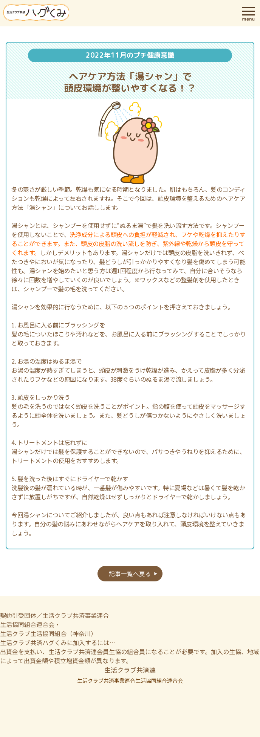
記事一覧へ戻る (130, 573)
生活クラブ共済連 (130, 669)
